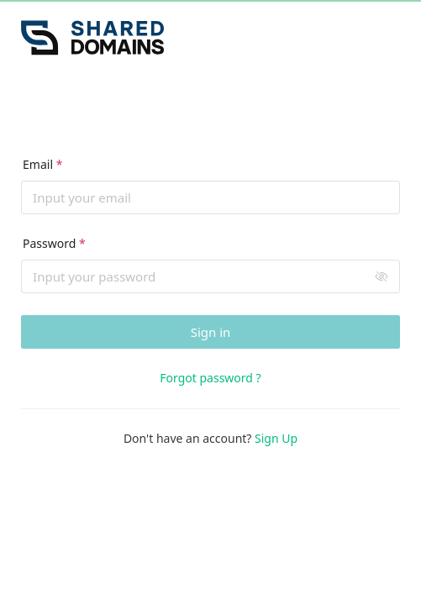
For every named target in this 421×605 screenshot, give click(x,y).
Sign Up (276, 438)
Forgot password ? (210, 378)
